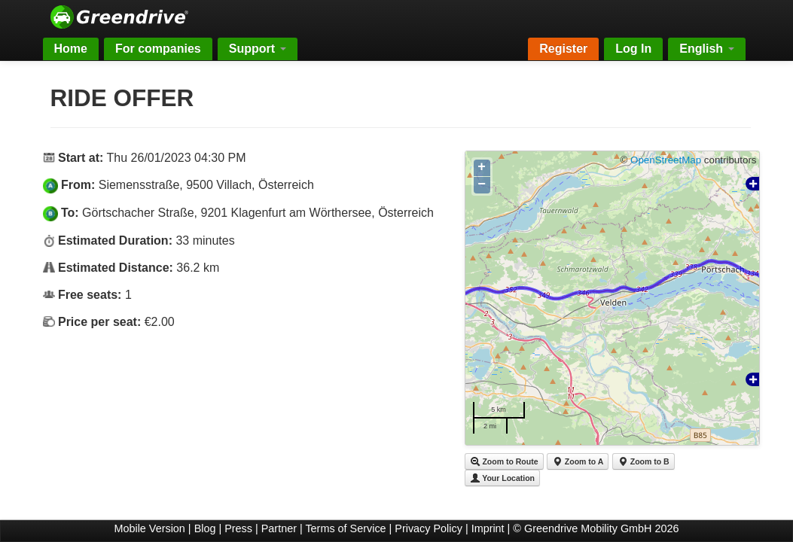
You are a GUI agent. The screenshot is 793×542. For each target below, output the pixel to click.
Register (563, 48)
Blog (205, 528)
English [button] (706, 48)
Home (70, 48)
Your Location (502, 478)
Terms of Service (345, 528)
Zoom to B (643, 461)
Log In (633, 48)
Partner (279, 528)
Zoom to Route (504, 461)
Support (257, 48)
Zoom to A (577, 461)
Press (238, 528)
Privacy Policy (428, 528)
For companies (158, 48)
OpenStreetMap (665, 160)
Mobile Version (149, 528)
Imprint (488, 528)
